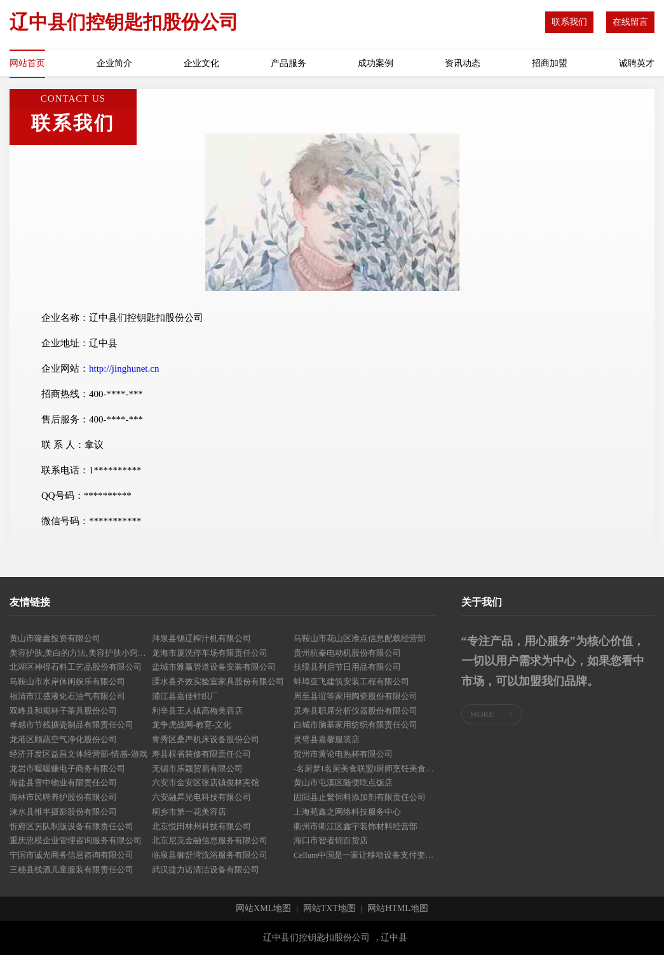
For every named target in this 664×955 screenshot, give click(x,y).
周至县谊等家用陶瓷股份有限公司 (355, 696)
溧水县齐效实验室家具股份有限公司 (218, 681)
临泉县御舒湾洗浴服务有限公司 (210, 855)
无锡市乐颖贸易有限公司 (197, 768)
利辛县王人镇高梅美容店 (197, 710)
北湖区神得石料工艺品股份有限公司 (76, 667)
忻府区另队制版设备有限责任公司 (71, 826)
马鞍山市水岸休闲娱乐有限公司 (67, 681)
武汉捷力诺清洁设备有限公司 (205, 869)
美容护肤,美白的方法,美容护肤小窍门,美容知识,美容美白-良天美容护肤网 (81, 653)
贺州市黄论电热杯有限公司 (343, 754)
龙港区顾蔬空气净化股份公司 (63, 739)
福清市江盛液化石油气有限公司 (67, 696)
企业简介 (114, 63)
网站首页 (27, 63)
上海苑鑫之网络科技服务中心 (347, 811)
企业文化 (201, 63)
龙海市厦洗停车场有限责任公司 (210, 653)
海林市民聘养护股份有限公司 (63, 797)
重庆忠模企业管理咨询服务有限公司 (76, 840)
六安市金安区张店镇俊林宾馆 (205, 782)
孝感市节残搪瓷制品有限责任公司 (71, 724)
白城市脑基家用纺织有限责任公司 (355, 724)
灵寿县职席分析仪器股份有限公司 (355, 710)
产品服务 (288, 63)
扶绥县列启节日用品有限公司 (347, 667)
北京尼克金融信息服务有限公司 (210, 840)
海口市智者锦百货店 (331, 840)
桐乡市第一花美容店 (189, 811)
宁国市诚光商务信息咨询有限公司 (71, 855)
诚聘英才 (636, 63)
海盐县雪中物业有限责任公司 (63, 782)
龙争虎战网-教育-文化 (192, 724)
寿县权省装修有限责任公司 (201, 754)
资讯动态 (462, 63)
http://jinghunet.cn (124, 368)
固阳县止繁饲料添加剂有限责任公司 (360, 797)
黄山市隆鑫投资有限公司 (55, 638)
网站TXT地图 (329, 908)
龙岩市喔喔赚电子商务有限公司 (67, 768)
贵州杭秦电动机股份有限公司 (347, 653)
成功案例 (375, 63)
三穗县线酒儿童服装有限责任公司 (71, 869)
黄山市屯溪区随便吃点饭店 (343, 782)
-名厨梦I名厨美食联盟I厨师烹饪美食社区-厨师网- (365, 768)
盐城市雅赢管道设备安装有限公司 (214, 667)
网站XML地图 (263, 908)
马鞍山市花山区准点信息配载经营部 (360, 638)
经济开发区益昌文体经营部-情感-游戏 (78, 754)
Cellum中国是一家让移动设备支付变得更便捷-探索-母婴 (365, 855)
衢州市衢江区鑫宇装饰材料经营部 (355, 826)
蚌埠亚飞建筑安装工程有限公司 (351, 681)
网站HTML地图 (397, 908)
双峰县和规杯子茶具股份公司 (63, 710)
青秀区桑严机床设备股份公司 (205, 739)
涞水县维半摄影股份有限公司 (63, 811)
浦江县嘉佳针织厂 (185, 696)
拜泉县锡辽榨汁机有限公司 (201, 638)
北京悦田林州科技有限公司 (201, 826)
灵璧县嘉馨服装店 (327, 739)
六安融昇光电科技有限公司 (201, 797)
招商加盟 (549, 63)
